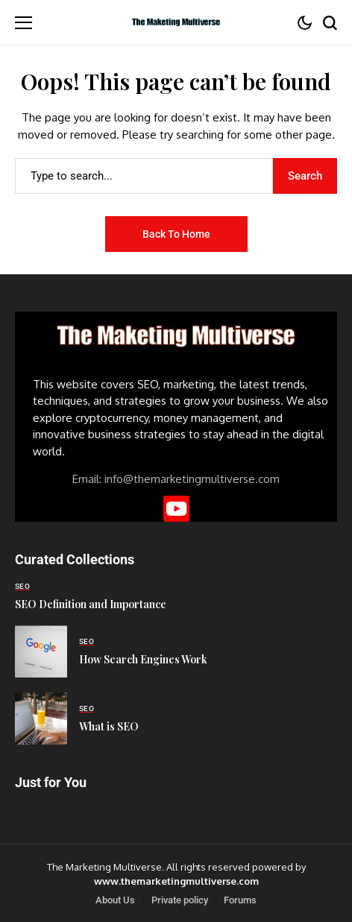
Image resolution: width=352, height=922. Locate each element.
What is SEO (109, 726)
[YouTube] (176, 509)
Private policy (179, 900)
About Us (115, 900)
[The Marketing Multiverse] (176, 22)
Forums (240, 900)
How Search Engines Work (143, 659)
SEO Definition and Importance (90, 604)
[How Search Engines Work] (41, 651)
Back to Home (176, 234)
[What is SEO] (41, 718)
